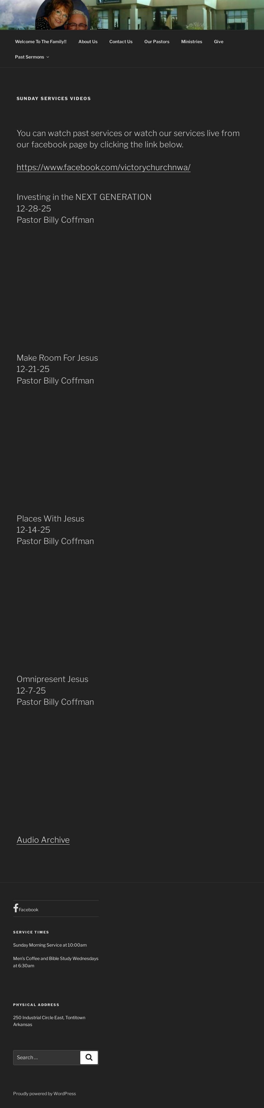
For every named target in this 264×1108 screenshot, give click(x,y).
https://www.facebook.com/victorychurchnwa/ (104, 167)
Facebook (25, 908)
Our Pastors (156, 41)
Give (218, 41)
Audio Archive (43, 840)
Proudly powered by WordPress (44, 1093)
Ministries (191, 41)
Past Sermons (32, 56)
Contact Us (120, 41)
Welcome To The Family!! (41, 41)
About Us (87, 41)
